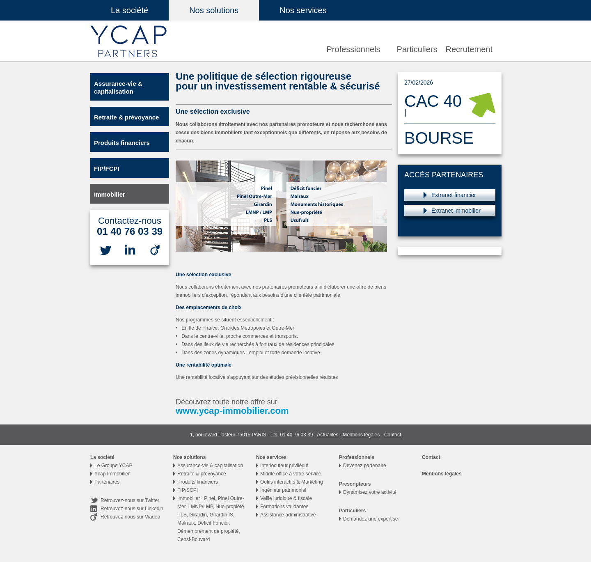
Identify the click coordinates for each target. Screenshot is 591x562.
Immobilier (109, 194)
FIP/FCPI (106, 168)
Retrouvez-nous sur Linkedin (132, 509)
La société (129, 10)
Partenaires (106, 482)
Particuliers (417, 49)
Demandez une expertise (370, 519)
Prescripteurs (355, 484)
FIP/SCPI (187, 490)
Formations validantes (284, 506)
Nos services (302, 10)
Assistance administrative (288, 515)
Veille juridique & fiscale (286, 498)
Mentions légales (361, 435)
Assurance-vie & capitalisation (118, 87)
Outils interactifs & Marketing (291, 482)
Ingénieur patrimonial (283, 490)
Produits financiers (122, 142)
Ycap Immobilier (112, 474)
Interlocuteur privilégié (284, 465)
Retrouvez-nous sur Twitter (130, 500)
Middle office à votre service (290, 474)
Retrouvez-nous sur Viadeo (130, 517)
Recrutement (469, 49)
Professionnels (353, 49)
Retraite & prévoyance (126, 117)
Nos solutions (213, 10)
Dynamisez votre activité (369, 492)
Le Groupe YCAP (113, 465)
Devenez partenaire (364, 465)
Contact (392, 435)
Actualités (327, 435)
